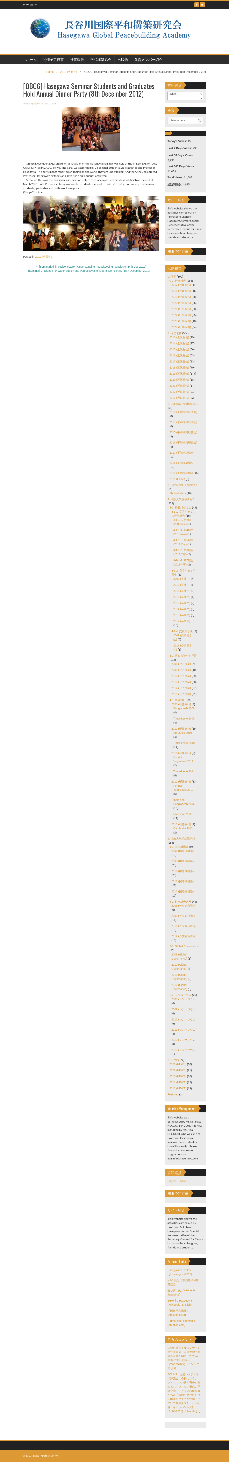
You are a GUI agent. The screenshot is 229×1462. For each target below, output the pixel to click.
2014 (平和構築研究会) (183, 422)
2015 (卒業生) (181, 615)
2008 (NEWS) (177, 1064)
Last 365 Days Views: (182, 166)
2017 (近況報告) (179, 361)
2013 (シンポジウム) (183, 1050)
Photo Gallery (177, 493)
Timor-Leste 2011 (184, 771)
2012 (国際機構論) (182, 891)
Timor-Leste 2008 (184, 718)
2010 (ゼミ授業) (181, 676)
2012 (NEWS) (177, 1088)
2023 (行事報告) (181, 321)
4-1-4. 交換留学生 (182, 631)
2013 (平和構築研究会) (183, 412)
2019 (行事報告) (181, 296)
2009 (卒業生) (181, 578)
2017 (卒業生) (181, 621)
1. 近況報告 (175, 333)
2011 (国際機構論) (182, 881)
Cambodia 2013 (183, 828)
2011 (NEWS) (177, 1082)
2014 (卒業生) (181, 609)
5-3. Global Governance (183, 946)
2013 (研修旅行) (181, 824)
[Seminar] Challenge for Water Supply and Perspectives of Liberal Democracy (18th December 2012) (91, 270)
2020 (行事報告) (181, 303)
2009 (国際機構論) (182, 861)
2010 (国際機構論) (182, 871)
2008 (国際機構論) (182, 850)
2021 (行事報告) (181, 309)
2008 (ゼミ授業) (181, 663)
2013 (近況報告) (179, 337)
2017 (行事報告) (181, 284)
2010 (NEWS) (177, 1076)
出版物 (123, 59)
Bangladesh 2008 (184, 708)
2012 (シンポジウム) (183, 1039)
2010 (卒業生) (181, 584)
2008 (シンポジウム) (183, 999)
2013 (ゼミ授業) (181, 694)
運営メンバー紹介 (148, 59)
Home (50, 71)
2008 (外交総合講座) (183, 905)
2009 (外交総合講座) (183, 915)
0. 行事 (172, 276)
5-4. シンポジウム (180, 995)
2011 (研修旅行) (181, 753)
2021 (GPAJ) (177, 479)
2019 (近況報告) (179, 373)
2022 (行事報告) (181, 315)
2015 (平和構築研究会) (183, 432)
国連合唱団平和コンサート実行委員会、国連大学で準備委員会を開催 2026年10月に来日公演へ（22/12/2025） (184, 1356)
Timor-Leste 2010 (184, 742)
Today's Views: (178, 141)
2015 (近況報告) (179, 349)
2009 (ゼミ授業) (181, 669)
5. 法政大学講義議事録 (181, 838)
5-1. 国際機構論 (179, 846)
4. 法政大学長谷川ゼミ (181, 499)
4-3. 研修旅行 (177, 700)
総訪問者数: (175, 184)
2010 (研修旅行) (181, 728)
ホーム (31, 59)
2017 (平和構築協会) (181, 452)
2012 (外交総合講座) (183, 936)
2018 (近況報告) (179, 367)
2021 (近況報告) (179, 385)
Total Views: (176, 177)
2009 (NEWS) (177, 1070)
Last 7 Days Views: (180, 148)
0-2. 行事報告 (177, 280)
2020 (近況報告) (179, 379)
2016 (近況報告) (179, 355)
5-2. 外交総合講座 (180, 901)
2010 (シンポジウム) (183, 1019)
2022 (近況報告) (179, 391)
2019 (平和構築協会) (181, 473)
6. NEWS (173, 1060)
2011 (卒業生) (181, 590)
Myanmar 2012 (182, 814)
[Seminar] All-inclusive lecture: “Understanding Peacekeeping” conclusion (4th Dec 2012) (91, 266)
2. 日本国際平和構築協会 (183, 403)
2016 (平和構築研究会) (183, 442)
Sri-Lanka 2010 (182, 732)
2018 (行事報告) (181, 290)
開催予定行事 (53, 59)
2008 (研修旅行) (181, 704)
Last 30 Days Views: (181, 155)
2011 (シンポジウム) (183, 1029)
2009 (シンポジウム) (183, 1009)
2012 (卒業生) (68, 71)
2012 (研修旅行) (181, 781)
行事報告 (77, 59)
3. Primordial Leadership (182, 485)
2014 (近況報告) (179, 343)
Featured (173, 1094)
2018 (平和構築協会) (181, 462)
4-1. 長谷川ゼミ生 (180, 507)
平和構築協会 (100, 59)
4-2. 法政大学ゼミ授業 (183, 655)
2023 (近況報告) (179, 397)
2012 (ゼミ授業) (181, 688)
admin (37, 103)
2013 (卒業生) (181, 603)
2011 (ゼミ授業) (181, 682)
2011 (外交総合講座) (183, 926)
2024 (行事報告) (181, 327)
